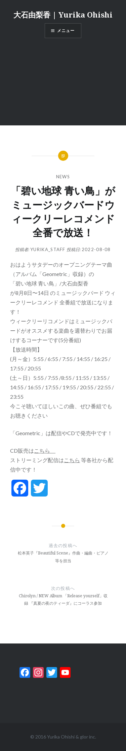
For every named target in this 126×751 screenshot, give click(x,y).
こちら (44, 450)
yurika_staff (48, 249)
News (63, 176)
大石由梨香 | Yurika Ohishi (63, 14)
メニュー (66, 30)
